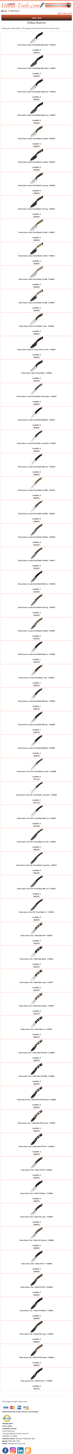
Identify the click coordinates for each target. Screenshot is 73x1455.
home (4, 11)
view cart (36, 18)
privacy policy (7, 1426)
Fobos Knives (15, 11)
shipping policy (7, 1423)
